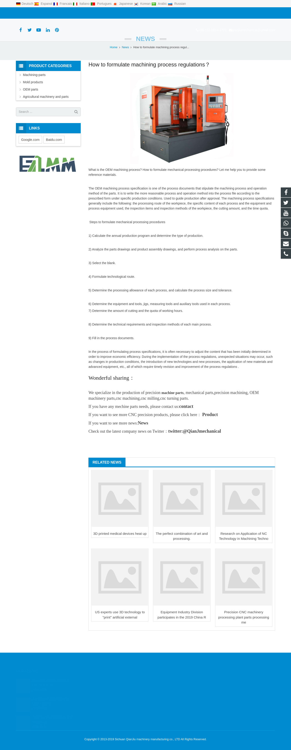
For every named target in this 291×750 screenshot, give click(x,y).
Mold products (33, 96)
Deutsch (25, 3)
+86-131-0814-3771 (32, 13)
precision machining (230, 406)
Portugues (101, 3)
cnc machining (128, 412)
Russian (177, 3)
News (145, 52)
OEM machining (116, 184)
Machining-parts (34, 89)
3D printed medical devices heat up (119, 548)
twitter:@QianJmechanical (194, 445)
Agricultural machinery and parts (46, 111)
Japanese (123, 3)
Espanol (43, 3)
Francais (63, 3)
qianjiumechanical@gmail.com (73, 13)
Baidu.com (54, 154)
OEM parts (30, 103)
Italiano (81, 3)
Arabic (159, 3)
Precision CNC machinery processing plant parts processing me (243, 631)
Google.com (30, 154)
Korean (142, 3)
